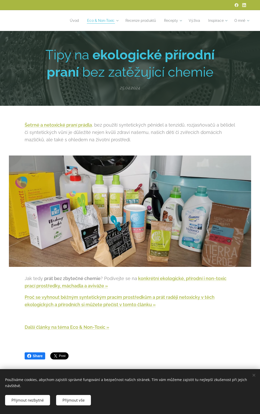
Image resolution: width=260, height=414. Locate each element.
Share (35, 356)
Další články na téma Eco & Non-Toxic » (67, 327)
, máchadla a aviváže (82, 285)
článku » (146, 304)
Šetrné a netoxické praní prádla (58, 125)
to (134, 304)
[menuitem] (66, 20)
